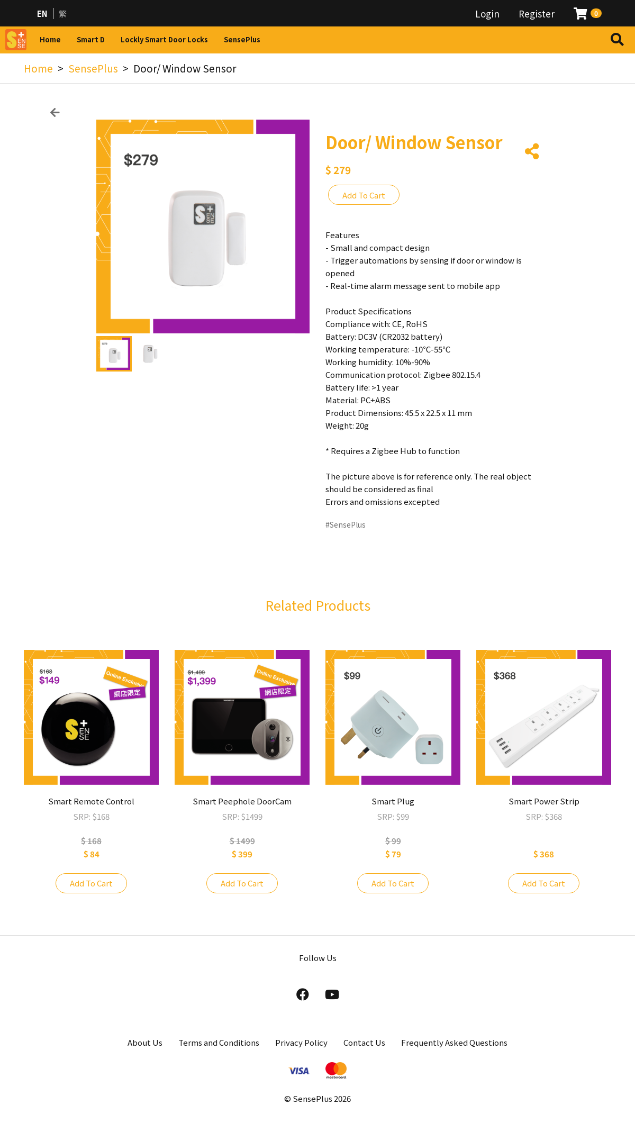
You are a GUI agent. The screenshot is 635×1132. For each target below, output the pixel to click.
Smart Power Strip (544, 801)
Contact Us (364, 1042)
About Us (145, 1042)
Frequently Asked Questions (454, 1042)
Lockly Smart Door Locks (164, 39)
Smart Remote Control (91, 801)
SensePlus (242, 39)
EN (42, 13)
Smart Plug (392, 801)
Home (50, 39)
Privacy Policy (301, 1042)
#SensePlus (345, 524)
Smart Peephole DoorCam (242, 801)
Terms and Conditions (218, 1042)
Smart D (91, 39)
